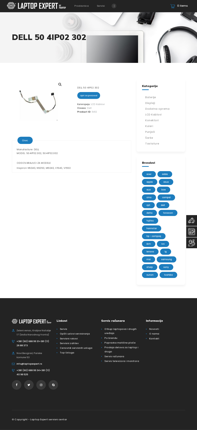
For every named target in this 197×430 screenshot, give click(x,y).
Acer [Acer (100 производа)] (148, 174)
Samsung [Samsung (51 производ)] (166, 259)
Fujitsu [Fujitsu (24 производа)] (150, 220)
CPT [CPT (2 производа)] (148, 205)
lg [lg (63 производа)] (166, 251)
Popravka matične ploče (120, 342)
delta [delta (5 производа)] (149, 212)
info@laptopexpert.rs (29, 364)
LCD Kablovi (98, 104)
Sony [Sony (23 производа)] (166, 267)
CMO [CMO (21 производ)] (149, 197)
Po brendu (110, 338)
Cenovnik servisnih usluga (76, 348)
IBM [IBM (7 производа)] (148, 243)
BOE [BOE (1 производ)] (163, 189)
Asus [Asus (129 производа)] (166, 181)
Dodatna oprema (157, 109)
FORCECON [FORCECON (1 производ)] (168, 212)
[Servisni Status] (191, 242)
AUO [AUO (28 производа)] (148, 189)
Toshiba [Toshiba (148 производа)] (168, 274)
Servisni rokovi (69, 338)
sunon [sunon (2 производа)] (150, 274)
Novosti (154, 329)
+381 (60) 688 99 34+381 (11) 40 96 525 (33, 372)
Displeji (150, 103)
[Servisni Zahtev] (191, 231)
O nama (154, 333)
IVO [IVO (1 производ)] (163, 243)
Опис (25, 140)
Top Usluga (67, 352)
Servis (63, 329)
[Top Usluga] (191, 220)
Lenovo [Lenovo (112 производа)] (150, 251)
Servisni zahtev (69, 343)
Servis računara (114, 356)
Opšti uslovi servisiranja (75, 333)
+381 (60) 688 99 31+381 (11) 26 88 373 (33, 343)
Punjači (150, 132)
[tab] (25, 140)
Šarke (149, 138)
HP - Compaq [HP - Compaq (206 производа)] (153, 236)
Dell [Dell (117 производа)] (163, 205)
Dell (89, 108)
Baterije (150, 97)
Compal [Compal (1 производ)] (166, 197)
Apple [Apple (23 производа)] (149, 181)
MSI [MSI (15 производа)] (148, 259)
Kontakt (154, 338)
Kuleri (149, 126)
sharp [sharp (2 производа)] (149, 267)
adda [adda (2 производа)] (165, 174)
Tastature (152, 143)
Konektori (152, 120)
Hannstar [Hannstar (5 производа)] (151, 228)
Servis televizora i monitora (121, 361)
